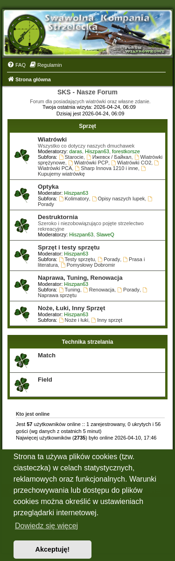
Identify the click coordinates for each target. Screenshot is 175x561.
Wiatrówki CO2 (131, 162)
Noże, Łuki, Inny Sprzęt (71, 308)
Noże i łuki (74, 320)
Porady (109, 259)
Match (47, 355)
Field (45, 379)
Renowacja (98, 289)
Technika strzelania (87, 342)
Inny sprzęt (106, 320)
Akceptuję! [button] (52, 549)
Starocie (71, 157)
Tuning (69, 289)
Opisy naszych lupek (118, 198)
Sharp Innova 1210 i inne (106, 168)
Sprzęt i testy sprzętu (69, 247)
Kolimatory (74, 198)
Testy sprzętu (77, 259)
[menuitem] (16, 65)
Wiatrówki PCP (88, 162)
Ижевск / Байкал (109, 157)
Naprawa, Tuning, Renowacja (80, 277)
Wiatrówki (52, 139)
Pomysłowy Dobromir (88, 265)
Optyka (48, 186)
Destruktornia (58, 216)
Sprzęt (87, 126)
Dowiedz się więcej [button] (46, 526)
